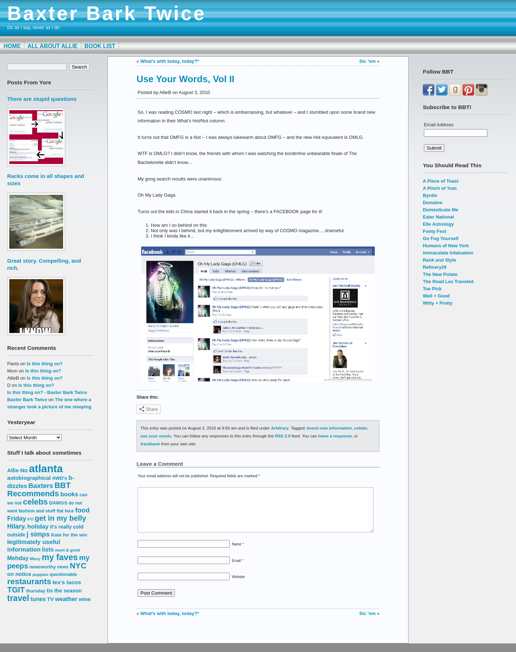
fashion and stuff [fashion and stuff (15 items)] (37, 510)
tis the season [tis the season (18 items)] (64, 591)
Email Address (439, 124)
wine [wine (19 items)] (85, 599)
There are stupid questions (42, 99)
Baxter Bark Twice (106, 13)
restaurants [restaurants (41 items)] (29, 581)
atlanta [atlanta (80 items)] (46, 468)
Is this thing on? (45, 363)
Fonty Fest (434, 231)
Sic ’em (367, 61)
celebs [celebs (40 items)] (35, 501)
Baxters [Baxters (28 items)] (40, 485)
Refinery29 (434, 267)
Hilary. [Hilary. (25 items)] (16, 526)
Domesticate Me (440, 209)
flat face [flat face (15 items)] (65, 510)
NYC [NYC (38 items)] (78, 565)
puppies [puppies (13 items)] (40, 574)
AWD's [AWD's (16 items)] (59, 478)
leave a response (335, 435)
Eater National (438, 217)
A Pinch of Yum (440, 188)
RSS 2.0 (282, 435)
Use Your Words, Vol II (185, 79)
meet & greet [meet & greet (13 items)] (67, 550)
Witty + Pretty (438, 303)
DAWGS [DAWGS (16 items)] (58, 503)
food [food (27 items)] (82, 510)
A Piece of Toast (440, 181)
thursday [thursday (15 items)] (36, 591)
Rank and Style (439, 260)
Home (12, 46)
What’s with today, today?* (169, 61)
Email (237, 569)
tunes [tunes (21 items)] (38, 599)
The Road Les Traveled (448, 281)
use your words (155, 435)
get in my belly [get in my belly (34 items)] (60, 518)
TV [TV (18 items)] (50, 599)
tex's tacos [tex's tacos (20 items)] (66, 582)
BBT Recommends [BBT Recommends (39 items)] (39, 489)
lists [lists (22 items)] (48, 549)
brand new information (329, 428)
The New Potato (440, 274)
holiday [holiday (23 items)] (37, 526)
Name (238, 553)
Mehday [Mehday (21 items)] (18, 558)
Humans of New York (446, 245)
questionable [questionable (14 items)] (63, 574)
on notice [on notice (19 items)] (19, 574)
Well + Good (436, 296)
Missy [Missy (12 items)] (35, 559)
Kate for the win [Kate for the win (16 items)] (69, 535)
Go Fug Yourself (441, 238)
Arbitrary (279, 428)
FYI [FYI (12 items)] (31, 519)
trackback (150, 443)
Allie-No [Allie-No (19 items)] (17, 470)
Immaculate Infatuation (448, 252)
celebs (360, 428)
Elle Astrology (438, 224)
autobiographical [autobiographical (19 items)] (29, 478)
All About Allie (53, 46)
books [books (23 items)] (69, 494)
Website (238, 585)
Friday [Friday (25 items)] (16, 518)
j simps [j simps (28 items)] (38, 534)
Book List (100, 46)
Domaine (433, 202)
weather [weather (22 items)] (66, 599)
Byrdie (430, 195)
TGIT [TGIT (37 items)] (16, 589)
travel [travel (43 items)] (18, 598)
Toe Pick (432, 288)
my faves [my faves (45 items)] (60, 557)
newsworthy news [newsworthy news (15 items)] (48, 566)
